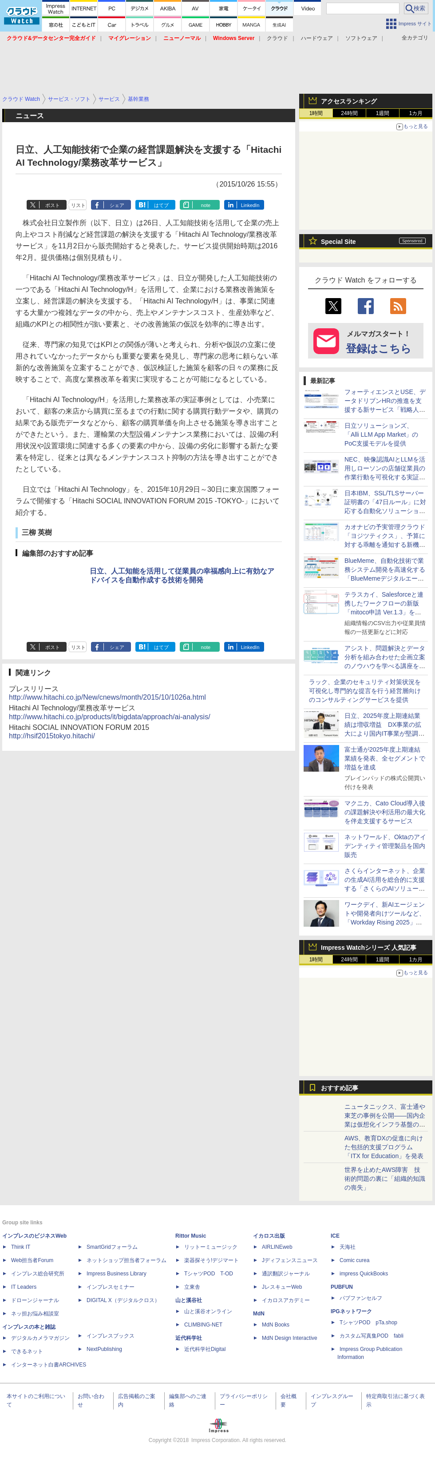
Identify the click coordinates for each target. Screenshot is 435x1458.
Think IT (20, 1247)
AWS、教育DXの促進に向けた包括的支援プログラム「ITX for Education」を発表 (383, 1147)
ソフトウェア (361, 38)
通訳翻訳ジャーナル (286, 1274)
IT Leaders (23, 1287)
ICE (335, 1236)
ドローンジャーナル (35, 1300)
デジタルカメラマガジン (40, 1338)
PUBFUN (342, 1287)
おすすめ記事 (339, 1088)
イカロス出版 (269, 1236)
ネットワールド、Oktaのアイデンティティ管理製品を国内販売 (385, 845)
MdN (259, 1314)
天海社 (348, 1247)
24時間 (349, 113)
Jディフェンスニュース (290, 1260)
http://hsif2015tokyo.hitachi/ (52, 736)
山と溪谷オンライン (208, 1311)
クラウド (277, 38)
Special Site (338, 241)
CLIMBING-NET (203, 1325)
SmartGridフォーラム (112, 1247)
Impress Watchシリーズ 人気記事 (368, 947)
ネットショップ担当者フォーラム (126, 1260)
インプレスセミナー (110, 1287)
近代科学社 (188, 1338)
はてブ (161, 205)
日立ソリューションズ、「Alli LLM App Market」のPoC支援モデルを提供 (381, 434)
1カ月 (416, 113)
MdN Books (275, 1325)
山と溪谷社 (188, 1300)
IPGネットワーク (351, 1311)
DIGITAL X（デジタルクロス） (123, 1300)
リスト (78, 205)
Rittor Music (190, 1236)
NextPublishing (104, 1349)
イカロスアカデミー (286, 1300)
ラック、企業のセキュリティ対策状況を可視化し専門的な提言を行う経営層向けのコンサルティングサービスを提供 (365, 690)
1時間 (316, 113)
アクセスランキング (349, 101)
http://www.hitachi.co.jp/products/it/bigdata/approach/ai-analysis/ (109, 717)
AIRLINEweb (277, 1247)
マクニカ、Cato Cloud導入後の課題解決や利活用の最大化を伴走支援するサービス (384, 812)
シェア (117, 205)
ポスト (52, 205)
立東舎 (192, 1287)
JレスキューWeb (282, 1287)
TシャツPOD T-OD (208, 1274)
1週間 (383, 113)
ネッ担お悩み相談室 (35, 1314)
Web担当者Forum (32, 1260)
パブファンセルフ (361, 1298)
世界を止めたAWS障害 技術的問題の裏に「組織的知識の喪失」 (384, 1178)
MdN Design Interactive (289, 1338)
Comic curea (354, 1260)
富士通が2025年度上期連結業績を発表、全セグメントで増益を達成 (384, 758)
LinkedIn (250, 205)
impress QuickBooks (364, 1274)
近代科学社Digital (204, 1349)
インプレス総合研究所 (37, 1274)
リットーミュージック (210, 1247)
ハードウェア (317, 38)
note (205, 205)
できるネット (27, 1351)
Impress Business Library (116, 1274)
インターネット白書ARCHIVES (48, 1365)
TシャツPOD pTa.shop (368, 1322)
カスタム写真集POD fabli (371, 1336)
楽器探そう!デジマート (211, 1260)
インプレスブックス (110, 1336)
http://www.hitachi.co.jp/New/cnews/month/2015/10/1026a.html (107, 697)
